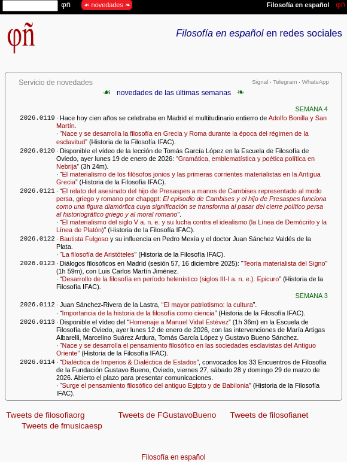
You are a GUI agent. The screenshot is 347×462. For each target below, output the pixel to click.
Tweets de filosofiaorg (45, 415)
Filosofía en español (174, 457)
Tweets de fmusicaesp (62, 425)
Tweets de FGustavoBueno (167, 415)
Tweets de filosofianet (269, 415)
